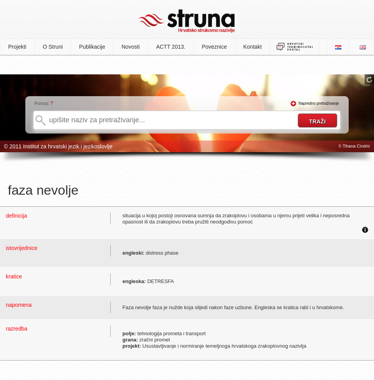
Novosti (131, 47)
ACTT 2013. (170, 47)
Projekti (17, 47)
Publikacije (92, 47)
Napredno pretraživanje (318, 103)
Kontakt (252, 47)
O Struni (53, 47)
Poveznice (214, 47)
